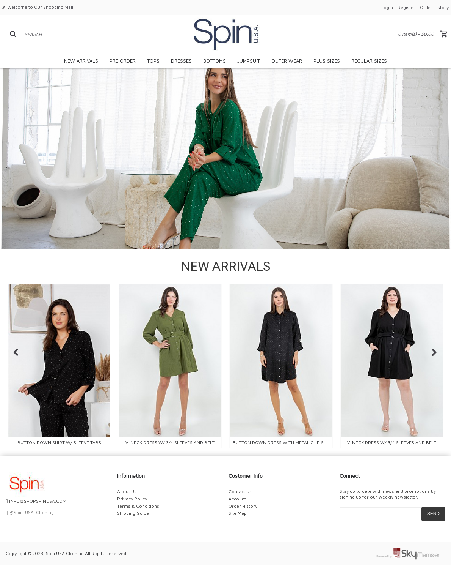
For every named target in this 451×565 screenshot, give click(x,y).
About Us (126, 491)
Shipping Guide (133, 513)
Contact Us (240, 491)
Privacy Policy (132, 499)
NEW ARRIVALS (225, 266)
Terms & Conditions (138, 506)
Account (237, 499)
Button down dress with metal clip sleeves (282, 442)
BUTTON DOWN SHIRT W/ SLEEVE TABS (59, 442)
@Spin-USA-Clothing (30, 512)
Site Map (238, 513)
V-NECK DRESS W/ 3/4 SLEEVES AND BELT (170, 442)
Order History (243, 506)
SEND (433, 513)
